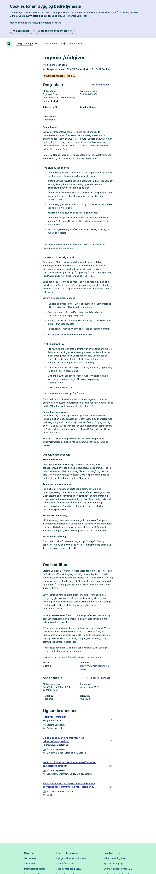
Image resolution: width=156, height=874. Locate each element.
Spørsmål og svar (65, 863)
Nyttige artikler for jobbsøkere (71, 858)
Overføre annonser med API (118, 869)
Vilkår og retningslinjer (115, 858)
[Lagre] (110, 720)
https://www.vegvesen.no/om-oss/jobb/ (95, 668)
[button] (98, 678)
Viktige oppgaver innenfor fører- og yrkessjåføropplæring (63, 739)
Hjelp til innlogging (113, 863)
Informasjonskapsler (34, 869)
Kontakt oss (30, 858)
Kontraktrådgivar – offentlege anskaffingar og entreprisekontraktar (69, 764)
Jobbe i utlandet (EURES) (69, 869)
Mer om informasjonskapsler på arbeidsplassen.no (35, 22)
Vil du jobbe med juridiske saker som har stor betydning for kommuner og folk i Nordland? (69, 785)
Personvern (29, 863)
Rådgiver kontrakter (54, 716)
